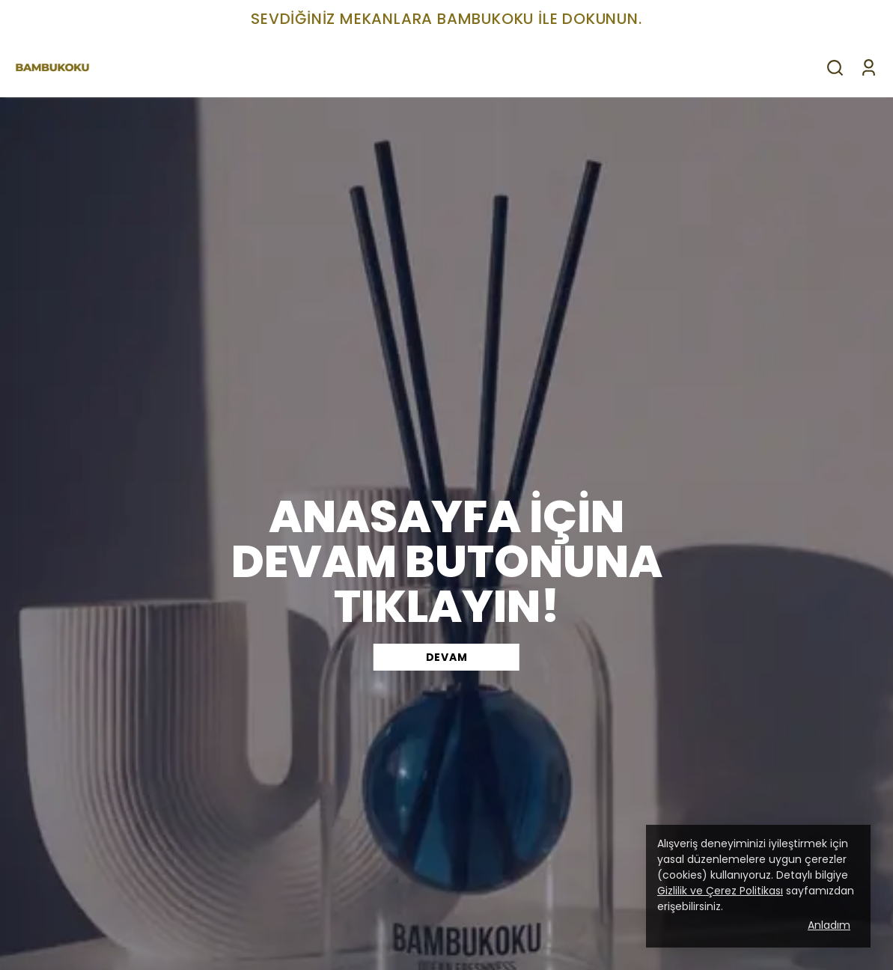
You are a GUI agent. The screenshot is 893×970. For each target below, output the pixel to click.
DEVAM (447, 657)
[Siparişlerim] (868, 67)
